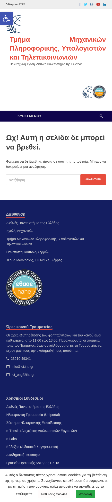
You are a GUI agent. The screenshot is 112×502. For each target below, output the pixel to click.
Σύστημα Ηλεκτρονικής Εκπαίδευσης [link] (33, 423)
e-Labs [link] (11, 439)
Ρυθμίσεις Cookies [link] (54, 494)
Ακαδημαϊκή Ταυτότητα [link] (23, 455)
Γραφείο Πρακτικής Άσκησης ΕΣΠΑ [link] (32, 463)
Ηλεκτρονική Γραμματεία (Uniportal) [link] (33, 415)
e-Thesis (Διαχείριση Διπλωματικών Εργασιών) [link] (41, 431)
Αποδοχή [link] (85, 494)
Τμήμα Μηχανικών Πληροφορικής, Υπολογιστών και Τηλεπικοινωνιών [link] (58, 48)
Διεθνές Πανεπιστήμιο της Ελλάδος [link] (32, 407)
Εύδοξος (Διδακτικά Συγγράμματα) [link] (32, 447)
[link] (6, 18)
